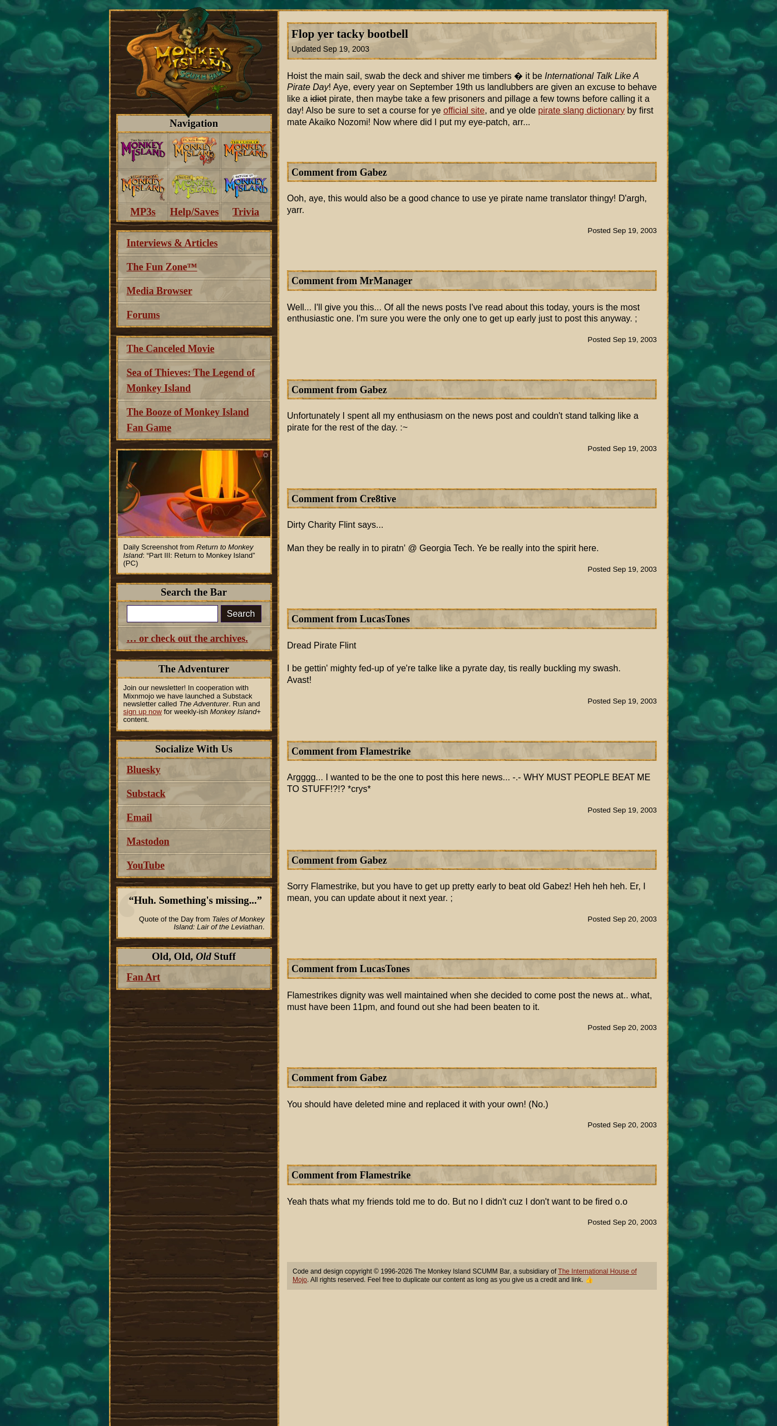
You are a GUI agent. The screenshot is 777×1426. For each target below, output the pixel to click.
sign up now (142, 711)
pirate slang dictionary (581, 110)
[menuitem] (143, 151)
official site (463, 110)
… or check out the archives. (187, 638)
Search (241, 613)
